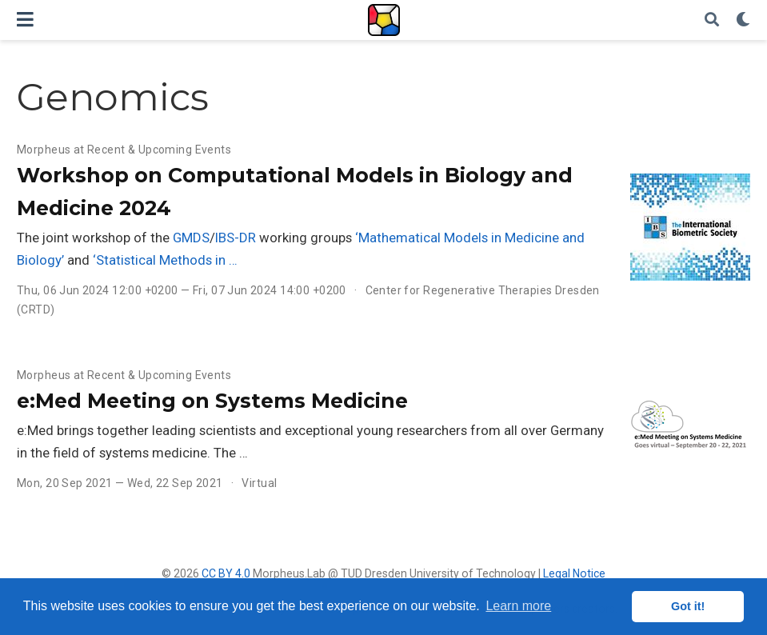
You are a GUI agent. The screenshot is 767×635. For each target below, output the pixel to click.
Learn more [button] (518, 606)
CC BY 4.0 (226, 573)
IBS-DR (235, 238)
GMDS (191, 238)
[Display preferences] (743, 20)
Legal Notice (574, 573)
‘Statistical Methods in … (165, 260)
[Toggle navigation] (25, 20)
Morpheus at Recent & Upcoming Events (124, 149)
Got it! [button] (688, 606)
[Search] (712, 20)
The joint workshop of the (95, 238)
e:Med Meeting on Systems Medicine (212, 401)
